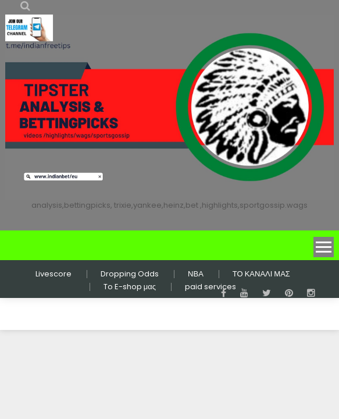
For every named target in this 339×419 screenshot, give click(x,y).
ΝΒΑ (196, 274)
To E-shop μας (130, 287)
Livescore (53, 274)
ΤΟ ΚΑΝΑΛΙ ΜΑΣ (261, 274)
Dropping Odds (130, 274)
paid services (210, 287)
